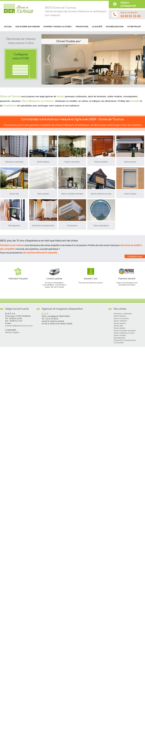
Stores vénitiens (101, 162)
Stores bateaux (43, 162)
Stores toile (14, 194)
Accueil (8, 27)
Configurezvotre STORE (20, 56)
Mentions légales (12, 332)
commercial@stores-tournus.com (19, 326)
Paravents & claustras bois (43, 226)
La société (97, 27)
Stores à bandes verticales (72, 194)
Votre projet (134, 27)
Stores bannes (130, 162)
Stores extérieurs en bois (101, 194)
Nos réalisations (115, 27)
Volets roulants (130, 194)
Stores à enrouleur (72, 162)
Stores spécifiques (101, 226)
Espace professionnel (128, 4)
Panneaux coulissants (14, 162)
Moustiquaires (14, 226)
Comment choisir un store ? (57, 27)
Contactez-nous (135, 256)
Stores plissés (43, 194)
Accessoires (72, 226)
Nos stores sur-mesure (27, 27)
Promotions (82, 27)
